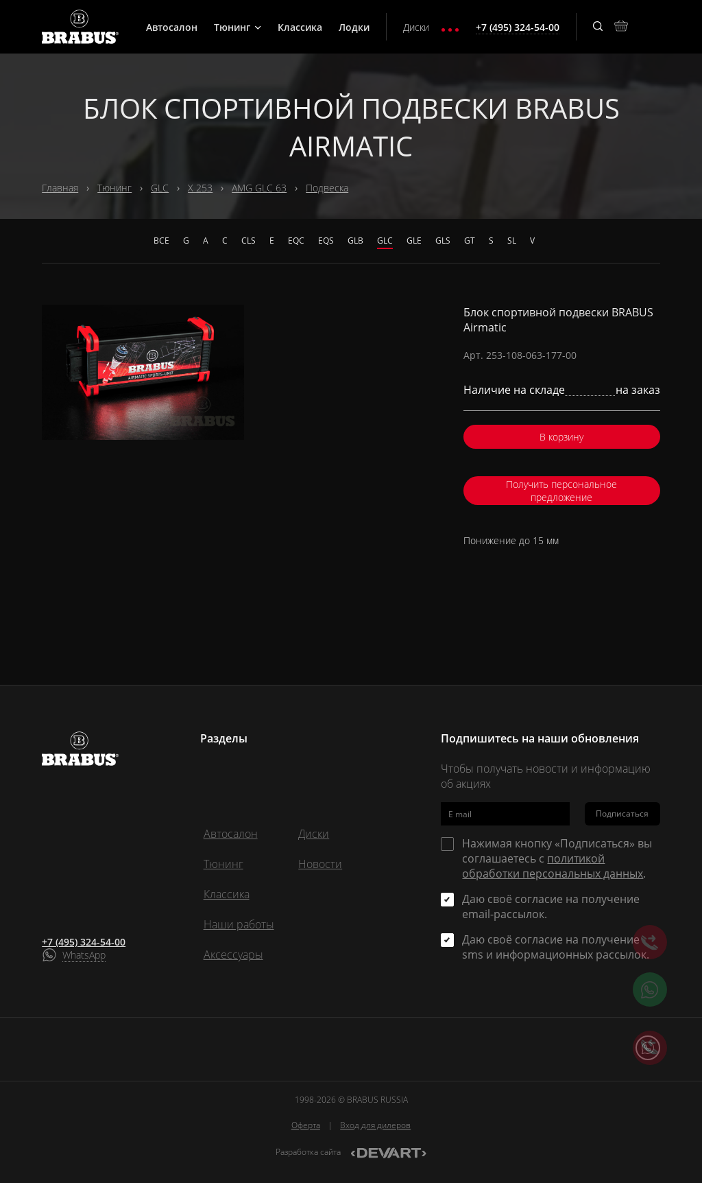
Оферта (305, 1125)
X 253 (200, 187)
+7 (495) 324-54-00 (83, 941)
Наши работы (239, 924)
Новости (320, 863)
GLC (160, 187)
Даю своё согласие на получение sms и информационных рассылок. (555, 947)
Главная (60, 187)
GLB (355, 240)
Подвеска (327, 187)
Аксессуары (233, 954)
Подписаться (622, 813)
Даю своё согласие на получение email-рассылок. (551, 906)
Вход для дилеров (375, 1125)
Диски (416, 27)
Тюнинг (237, 27)
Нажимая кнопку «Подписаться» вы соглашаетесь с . (557, 858)
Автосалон (171, 27)
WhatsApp (84, 954)
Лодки (354, 27)
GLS (442, 240)
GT (469, 240)
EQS (326, 240)
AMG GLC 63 (259, 187)
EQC (296, 240)
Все (161, 240)
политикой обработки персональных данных (552, 866)
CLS (248, 240)
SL (511, 240)
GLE (414, 240)
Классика (300, 27)
